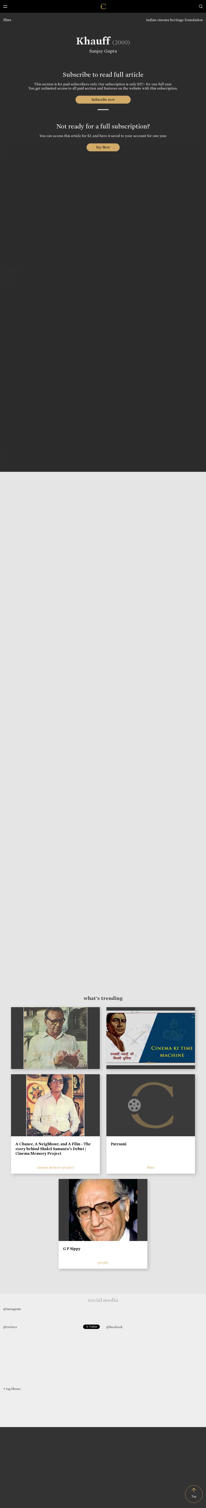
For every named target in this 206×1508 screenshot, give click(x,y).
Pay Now (103, 147)
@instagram (12, 1309)
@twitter (10, 1327)
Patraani (118, 1144)
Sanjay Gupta (101, 51)
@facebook (114, 1327)
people (103, 1262)
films (7, 20)
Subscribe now (103, 99)
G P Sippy (71, 1248)
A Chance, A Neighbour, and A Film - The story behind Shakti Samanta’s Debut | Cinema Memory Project (53, 1149)
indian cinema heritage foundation (174, 20)
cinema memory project (55, 1167)
